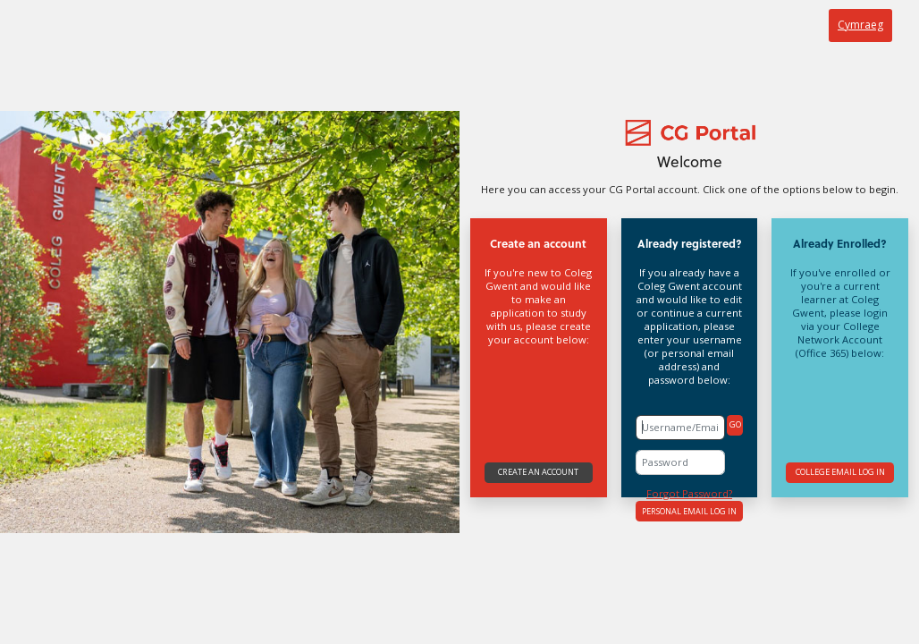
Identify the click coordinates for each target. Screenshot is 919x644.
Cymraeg (860, 24)
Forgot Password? (689, 493)
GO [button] (735, 424)
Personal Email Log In (689, 511)
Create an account (538, 472)
